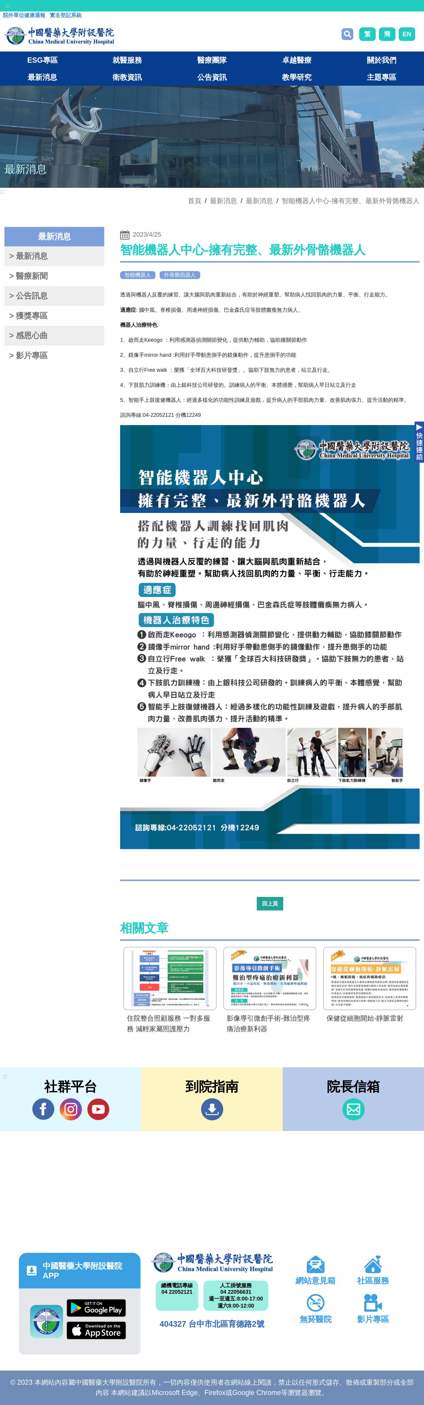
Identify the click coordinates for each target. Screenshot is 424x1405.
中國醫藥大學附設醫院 (212, 1262)
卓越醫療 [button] (297, 60)
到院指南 (212, 1109)
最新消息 (259, 201)
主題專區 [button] (381, 77)
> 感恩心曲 (28, 335)
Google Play (96, 1308)
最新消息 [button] (42, 77)
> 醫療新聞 (28, 276)
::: (7, 6)
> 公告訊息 (28, 295)
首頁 (194, 201)
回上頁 (270, 904)
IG (71, 1109)
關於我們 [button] (381, 60)
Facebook (43, 1109)
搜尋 (347, 34)
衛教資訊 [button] (127, 77)
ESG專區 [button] (42, 60)
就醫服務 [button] (127, 60)
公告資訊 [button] (212, 77)
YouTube (98, 1109)
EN (407, 34)
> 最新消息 (28, 256)
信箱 (353, 1109)
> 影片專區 (28, 355)
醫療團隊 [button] (212, 60)
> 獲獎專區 (28, 315)
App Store (96, 1330)
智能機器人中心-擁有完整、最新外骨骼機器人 (351, 201)
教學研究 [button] (297, 77)
